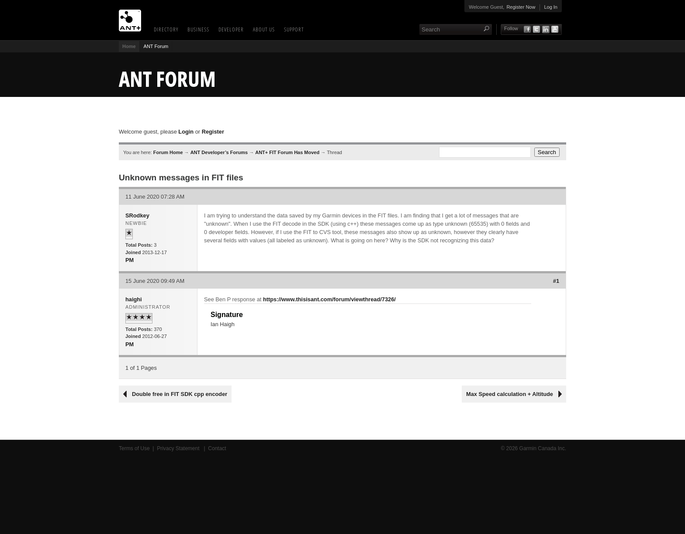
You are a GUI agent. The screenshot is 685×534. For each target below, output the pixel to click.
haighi (133, 299)
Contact (217, 448)
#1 (556, 281)
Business (198, 29)
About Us (264, 29)
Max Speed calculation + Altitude (509, 394)
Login (186, 131)
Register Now (520, 7)
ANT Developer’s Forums (219, 152)
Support (294, 29)
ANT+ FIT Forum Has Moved (287, 152)
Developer (231, 29)
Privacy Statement (179, 448)
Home (129, 46)
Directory (166, 29)
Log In (550, 7)
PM (129, 260)
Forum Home (168, 152)
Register (213, 131)
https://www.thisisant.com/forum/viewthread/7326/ (329, 299)
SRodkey (137, 215)
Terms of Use (134, 448)
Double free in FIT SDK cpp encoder (179, 394)
